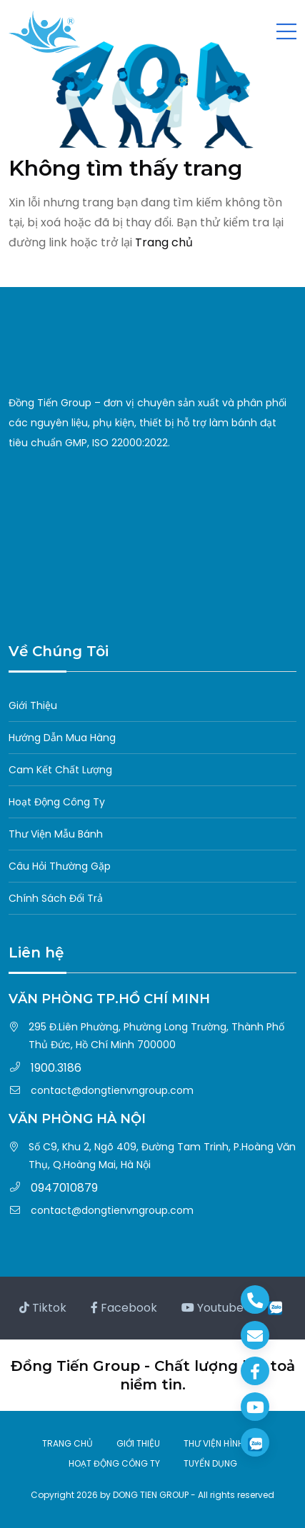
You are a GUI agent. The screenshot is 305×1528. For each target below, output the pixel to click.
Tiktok (42, 1308)
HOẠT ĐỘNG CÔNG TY (114, 1463)
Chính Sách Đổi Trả (56, 898)
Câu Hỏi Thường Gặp (60, 866)
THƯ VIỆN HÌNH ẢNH (223, 1443)
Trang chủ (164, 242)
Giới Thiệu (33, 705)
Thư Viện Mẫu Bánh (56, 834)
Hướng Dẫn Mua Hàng (62, 737)
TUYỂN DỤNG (210, 1463)
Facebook (124, 1308)
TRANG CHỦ (67, 1443)
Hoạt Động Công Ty (57, 802)
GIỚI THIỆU (138, 1443)
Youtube (212, 1308)
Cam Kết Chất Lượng (60, 770)
